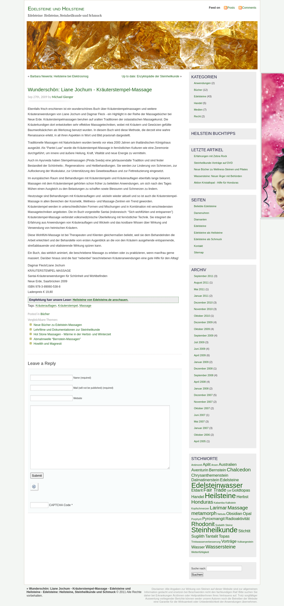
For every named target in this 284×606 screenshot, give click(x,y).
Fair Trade (214, 490)
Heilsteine (220, 496)
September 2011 (203, 276)
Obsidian (234, 513)
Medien (198, 109)
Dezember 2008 (203, 368)
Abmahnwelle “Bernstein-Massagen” (57, 339)
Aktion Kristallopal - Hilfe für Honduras (216, 182)
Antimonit (196, 464)
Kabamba (219, 502)
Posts (231, 7)
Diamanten (200, 219)
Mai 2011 (199, 289)
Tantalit (211, 536)
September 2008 (203, 375)
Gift (229, 490)
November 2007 (203, 401)
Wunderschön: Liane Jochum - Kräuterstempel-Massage (90, 89)
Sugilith (198, 536)
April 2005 (200, 441)
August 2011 (201, 282)
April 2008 (200, 381)
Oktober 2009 (202, 329)
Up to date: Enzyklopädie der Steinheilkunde (150, 76)
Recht (197, 116)
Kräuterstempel (68, 305)
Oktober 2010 (202, 315)
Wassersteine (221, 546)
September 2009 (203, 335)
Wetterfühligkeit (200, 552)
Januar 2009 (201, 362)
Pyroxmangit (213, 518)
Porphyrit (196, 519)
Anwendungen (202, 83)
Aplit (207, 464)
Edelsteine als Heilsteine (208, 232)
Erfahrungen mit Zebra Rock (210, 156)
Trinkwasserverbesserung (206, 541)
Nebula (221, 514)
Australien (228, 464)
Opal (247, 513)
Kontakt (198, 245)
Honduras (202, 502)
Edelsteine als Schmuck (208, 239)
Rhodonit (203, 524)
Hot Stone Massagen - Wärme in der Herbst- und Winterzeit (72, 334)
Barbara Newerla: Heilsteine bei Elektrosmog (59, 76)
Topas (224, 536)
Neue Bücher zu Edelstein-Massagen (58, 325)
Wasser (198, 547)
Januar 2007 (201, 428)
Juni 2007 (199, 415)
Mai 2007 (199, 421)
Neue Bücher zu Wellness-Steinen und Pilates (221, 169)
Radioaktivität (237, 518)
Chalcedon (239, 469)
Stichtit (244, 531)
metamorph (204, 513)
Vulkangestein (245, 541)
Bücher (45, 314)
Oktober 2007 (202, 408)
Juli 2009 (199, 342)
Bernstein (217, 470)
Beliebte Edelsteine (205, 206)
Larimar (218, 507)
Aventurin (199, 470)
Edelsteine (200, 96)
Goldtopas (241, 490)
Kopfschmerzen (200, 508)
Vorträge (228, 541)
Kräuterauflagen (46, 305)
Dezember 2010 (203, 302)
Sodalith (220, 525)
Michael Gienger (62, 97)
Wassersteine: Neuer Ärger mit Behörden (218, 176)
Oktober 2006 (202, 434)
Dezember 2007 (203, 395)
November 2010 (203, 309)
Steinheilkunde (214, 530)
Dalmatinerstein (205, 480)
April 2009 (200, 355)
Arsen (214, 464)
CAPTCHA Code (60, 505)
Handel (198, 103)
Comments (249, 7)
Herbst (242, 496)
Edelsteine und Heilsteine (56, 9)
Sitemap (198, 252)
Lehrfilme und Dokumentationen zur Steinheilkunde (67, 329)
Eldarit (197, 490)
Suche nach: (198, 568)
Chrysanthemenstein (209, 475)
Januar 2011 (201, 295)
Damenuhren (201, 212)
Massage (85, 305)
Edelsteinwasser (217, 485)
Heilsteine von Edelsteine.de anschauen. (100, 300)
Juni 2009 (199, 348)
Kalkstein (231, 502)
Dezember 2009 (203, 322)
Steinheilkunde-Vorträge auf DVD (213, 162)
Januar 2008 (201, 388)
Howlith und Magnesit (48, 343)
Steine (229, 525)
